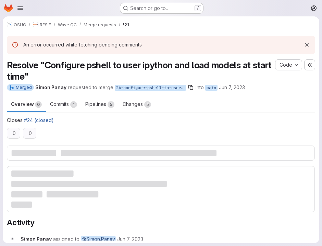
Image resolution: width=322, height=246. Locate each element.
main (211, 88)
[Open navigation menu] (20, 8)
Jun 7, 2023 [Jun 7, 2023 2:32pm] (232, 87)
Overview (26, 104)
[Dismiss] (307, 45)
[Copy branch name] (191, 87)
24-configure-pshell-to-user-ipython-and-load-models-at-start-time (151, 88)
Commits (63, 104)
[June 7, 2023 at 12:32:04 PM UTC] (130, 239)
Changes (137, 104)
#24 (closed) (39, 120)
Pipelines (99, 104)
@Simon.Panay (98, 239)
